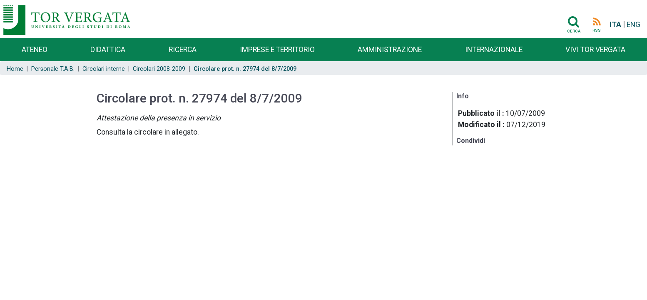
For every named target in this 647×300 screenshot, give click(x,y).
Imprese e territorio (277, 49)
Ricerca (183, 49)
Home (15, 68)
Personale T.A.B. (53, 68)
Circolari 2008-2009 (159, 68)
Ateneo (34, 49)
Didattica (107, 49)
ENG (633, 24)
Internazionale (494, 49)
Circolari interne (103, 68)
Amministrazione (390, 49)
